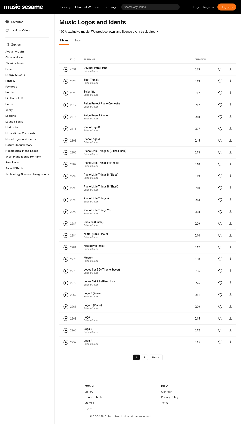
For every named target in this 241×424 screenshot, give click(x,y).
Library (65, 7)
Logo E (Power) (93, 293)
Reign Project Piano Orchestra (102, 103)
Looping (10, 115)
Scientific (89, 91)
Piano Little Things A (96, 198)
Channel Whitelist (88, 7)
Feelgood (11, 86)
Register (208, 7)
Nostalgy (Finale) (94, 245)
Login (196, 7)
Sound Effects (14, 168)
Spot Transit (91, 79)
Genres (89, 402)
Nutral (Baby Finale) (96, 234)
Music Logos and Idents (20, 139)
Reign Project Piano (96, 115)
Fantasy (10, 80)
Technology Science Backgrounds (27, 174)
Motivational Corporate (20, 133)
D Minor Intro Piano (95, 67)
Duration (200, 59)
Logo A (88, 340)
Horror (9, 104)
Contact (166, 391)
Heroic (9, 92)
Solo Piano (12, 162)
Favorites (14, 22)
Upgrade (227, 7)
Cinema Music (14, 57)
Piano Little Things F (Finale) (101, 162)
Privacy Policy (169, 397)
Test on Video (17, 30)
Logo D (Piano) (93, 305)
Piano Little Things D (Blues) (101, 174)
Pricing (111, 7)
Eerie (8, 69)
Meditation (12, 127)
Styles (88, 408)
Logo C (88, 317)
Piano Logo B (92, 127)
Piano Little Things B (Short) (101, 186)
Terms (164, 402)
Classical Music (15, 63)
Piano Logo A (92, 139)
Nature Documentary (18, 144)
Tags (78, 40)
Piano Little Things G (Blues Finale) (105, 150)
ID (71, 59)
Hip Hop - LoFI (14, 98)
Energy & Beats (15, 74)
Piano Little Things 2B (97, 210)
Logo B (88, 328)
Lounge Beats (14, 121)
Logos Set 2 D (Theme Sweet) (102, 269)
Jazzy (9, 109)
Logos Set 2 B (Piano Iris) (99, 281)
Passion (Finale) (93, 222)
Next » (156, 357)
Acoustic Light (14, 51)
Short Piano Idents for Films (23, 156)
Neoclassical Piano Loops (21, 150)
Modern (88, 257)
